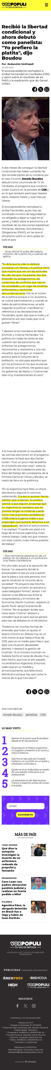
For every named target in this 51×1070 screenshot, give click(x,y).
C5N (44, 189)
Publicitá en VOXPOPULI (25, 1047)
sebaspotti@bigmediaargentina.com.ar (25, 1052)
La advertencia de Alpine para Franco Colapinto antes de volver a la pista (30, 783)
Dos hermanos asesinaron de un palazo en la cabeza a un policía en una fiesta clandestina (25, 558)
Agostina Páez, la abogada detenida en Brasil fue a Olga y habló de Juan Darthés (14, 912)
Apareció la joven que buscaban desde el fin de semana (29, 739)
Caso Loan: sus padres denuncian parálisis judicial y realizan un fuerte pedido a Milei (14, 888)
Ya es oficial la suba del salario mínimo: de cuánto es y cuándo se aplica (25, 254)
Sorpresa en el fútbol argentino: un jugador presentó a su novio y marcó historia (30, 750)
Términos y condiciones (26, 1042)
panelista (31, 714)
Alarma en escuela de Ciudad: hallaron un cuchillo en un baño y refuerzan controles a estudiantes (30, 762)
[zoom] (25, 128)
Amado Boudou (32, 178)
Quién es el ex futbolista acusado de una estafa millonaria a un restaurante (30, 772)
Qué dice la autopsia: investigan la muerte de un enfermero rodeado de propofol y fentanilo (11, 859)
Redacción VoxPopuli (20, 64)
